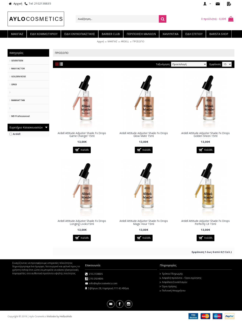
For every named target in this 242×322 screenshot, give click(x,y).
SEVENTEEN (17, 60)
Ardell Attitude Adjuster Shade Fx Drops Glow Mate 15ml (143, 134)
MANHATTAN (18, 100)
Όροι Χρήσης (168, 286)
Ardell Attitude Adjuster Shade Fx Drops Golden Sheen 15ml (205, 134)
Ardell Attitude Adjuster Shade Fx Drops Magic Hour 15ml (143, 222)
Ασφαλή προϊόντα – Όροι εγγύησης (181, 278)
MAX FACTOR (18, 68)
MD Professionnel (20, 116)
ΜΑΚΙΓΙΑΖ (112, 41)
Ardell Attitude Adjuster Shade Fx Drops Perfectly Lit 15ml (205, 222)
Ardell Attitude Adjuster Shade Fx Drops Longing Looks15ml (82, 222)
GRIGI (14, 84)
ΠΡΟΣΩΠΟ (138, 41)
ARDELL (125, 41)
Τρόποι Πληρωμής (171, 274)
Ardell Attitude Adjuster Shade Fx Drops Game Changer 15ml (82, 134)
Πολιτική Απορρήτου (172, 291)
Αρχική (100, 41)
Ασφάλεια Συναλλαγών (173, 282)
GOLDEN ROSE (18, 76)
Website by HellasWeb (59, 316)
